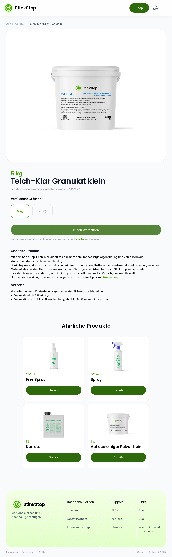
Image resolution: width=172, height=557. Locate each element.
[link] (53, 390)
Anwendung (110, 277)
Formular (79, 239)
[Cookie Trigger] (117, 527)
